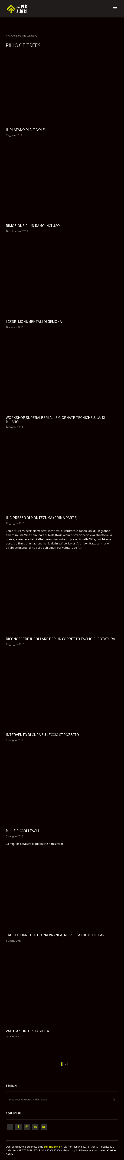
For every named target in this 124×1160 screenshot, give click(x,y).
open (115, 8)
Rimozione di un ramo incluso (33, 225)
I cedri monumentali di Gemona (34, 321)
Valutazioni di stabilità (27, 1031)
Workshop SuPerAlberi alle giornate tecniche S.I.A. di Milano (55, 419)
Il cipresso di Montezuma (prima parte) (42, 517)
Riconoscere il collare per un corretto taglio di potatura (60, 638)
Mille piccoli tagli (22, 830)
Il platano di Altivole (25, 129)
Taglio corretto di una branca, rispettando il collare (56, 934)
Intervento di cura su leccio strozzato (42, 734)
